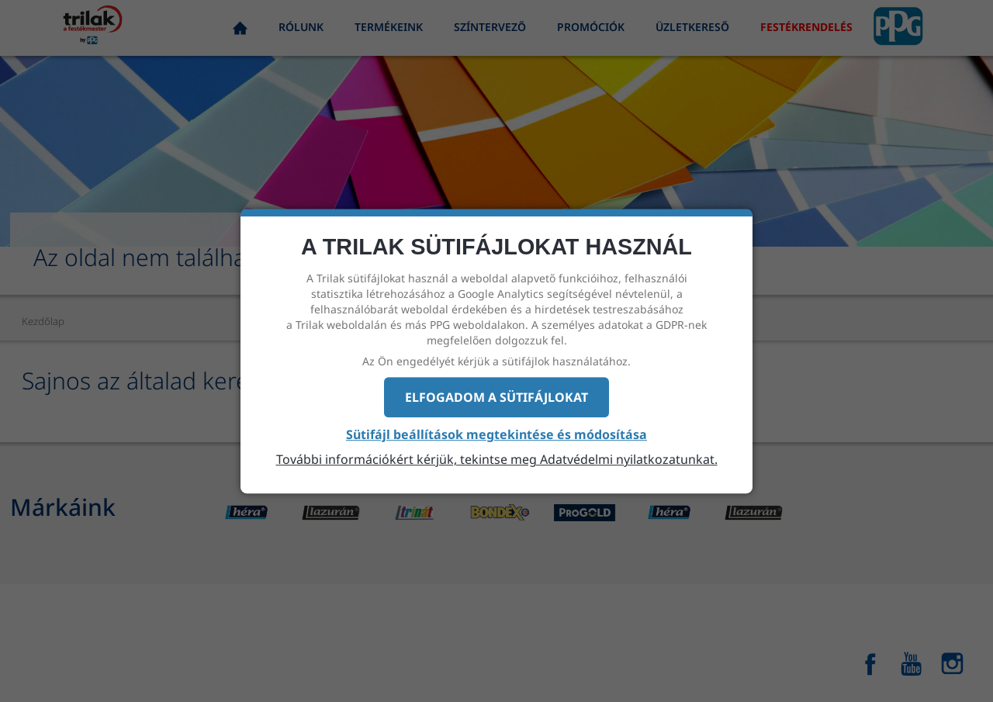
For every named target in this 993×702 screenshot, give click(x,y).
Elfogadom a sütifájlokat (496, 397)
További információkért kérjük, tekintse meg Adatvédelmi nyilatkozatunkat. (497, 459)
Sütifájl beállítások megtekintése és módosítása (496, 435)
